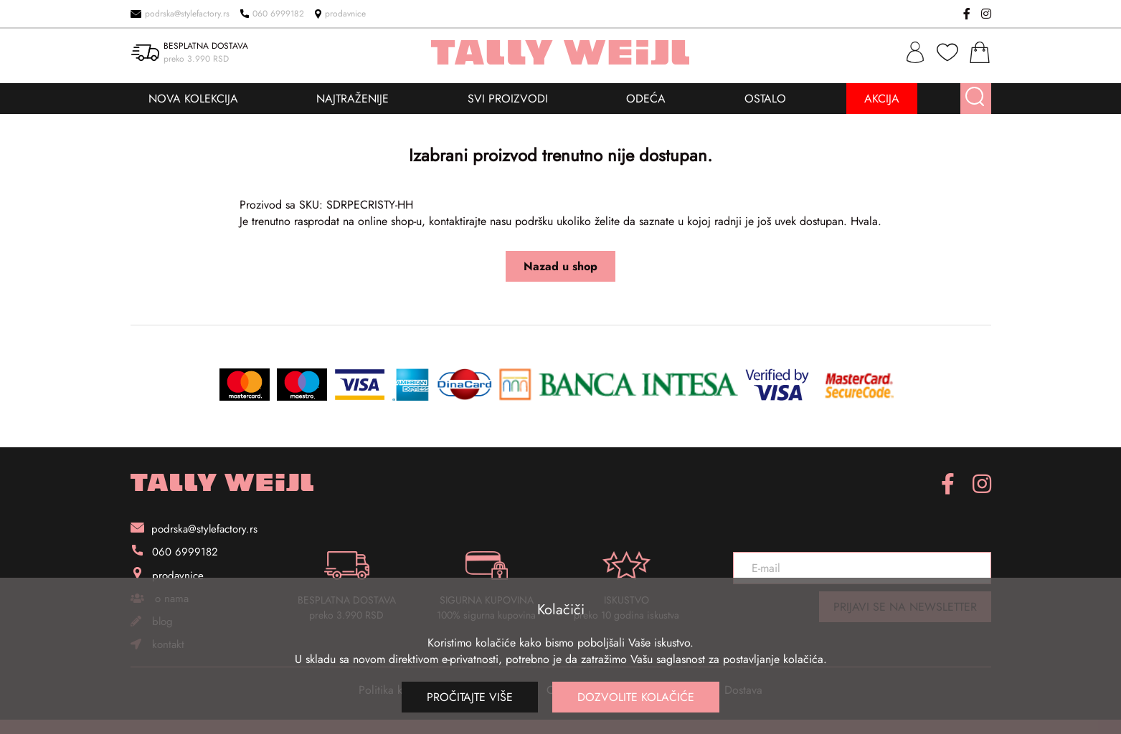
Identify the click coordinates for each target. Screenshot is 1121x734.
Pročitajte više (470, 697)
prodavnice (340, 13)
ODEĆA (646, 98)
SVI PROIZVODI (508, 98)
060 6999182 (272, 13)
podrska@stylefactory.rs (180, 13)
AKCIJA (881, 98)
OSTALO (765, 98)
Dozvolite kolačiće (635, 697)
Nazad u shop (560, 266)
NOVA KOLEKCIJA (193, 98)
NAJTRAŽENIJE (352, 98)
